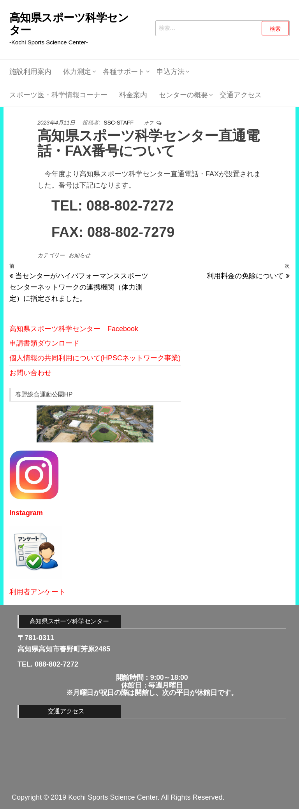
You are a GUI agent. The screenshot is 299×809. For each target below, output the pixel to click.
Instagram (26, 513)
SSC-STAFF (119, 122)
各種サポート (124, 71)
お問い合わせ (30, 373)
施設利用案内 (30, 71)
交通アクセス (241, 95)
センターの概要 (183, 95)
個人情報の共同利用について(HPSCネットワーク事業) (95, 358)
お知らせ (79, 255)
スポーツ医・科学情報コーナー (58, 95)
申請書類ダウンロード (44, 343)
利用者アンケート (37, 592)
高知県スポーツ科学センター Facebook (73, 329)
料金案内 (133, 95)
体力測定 (77, 71)
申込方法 (171, 71)
